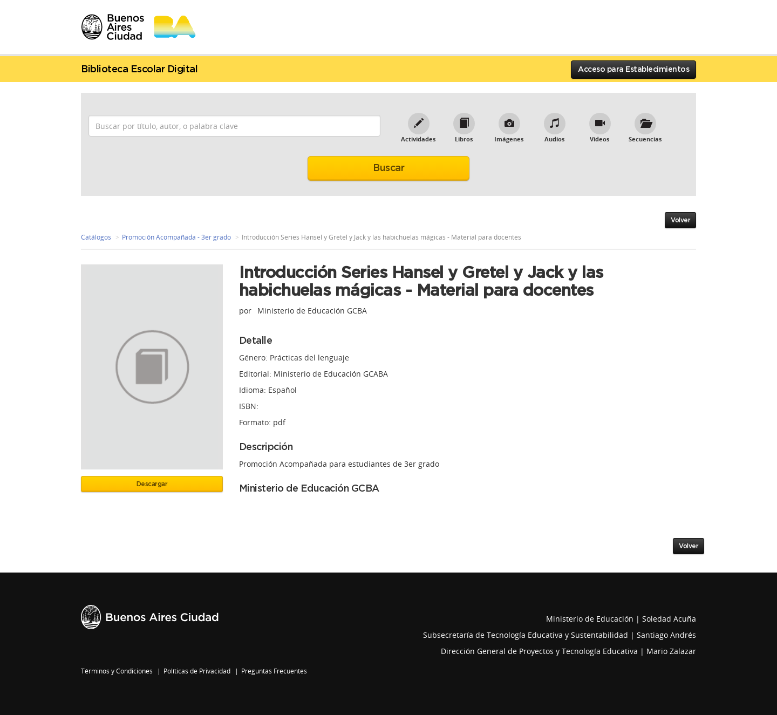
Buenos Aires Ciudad (150, 617)
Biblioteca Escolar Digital (139, 69)
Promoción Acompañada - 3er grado (176, 237)
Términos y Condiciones (117, 671)
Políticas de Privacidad (196, 671)
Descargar (152, 484)
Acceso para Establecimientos (633, 69)
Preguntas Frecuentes (274, 671)
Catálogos (96, 237)
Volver (680, 220)
